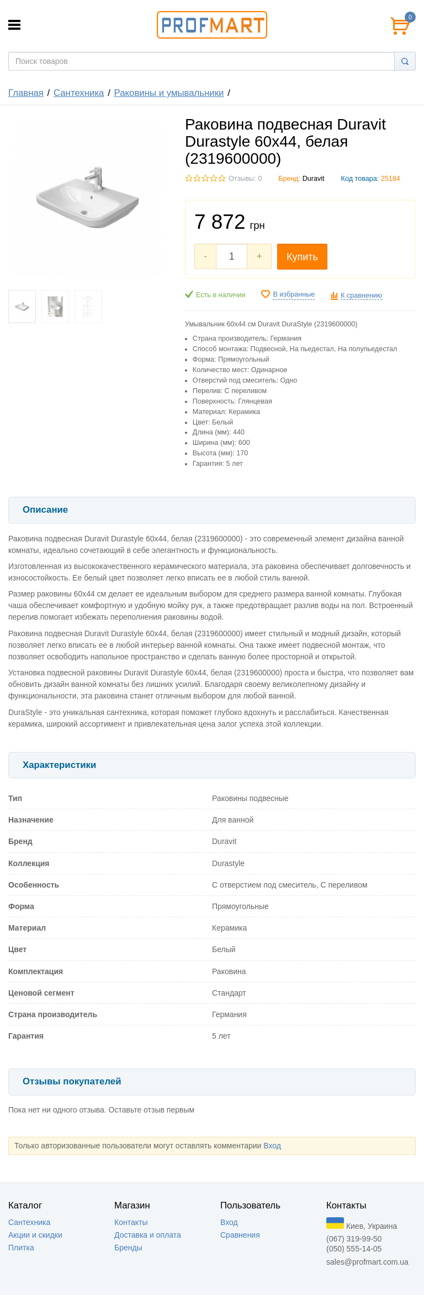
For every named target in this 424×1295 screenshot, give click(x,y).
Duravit (314, 178)
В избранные (294, 294)
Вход (272, 1145)
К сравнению (361, 295)
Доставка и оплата (147, 1234)
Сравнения (240, 1234)
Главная (26, 93)
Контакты (130, 1222)
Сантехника (79, 93)
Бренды (128, 1247)
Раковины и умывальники (169, 93)
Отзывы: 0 (245, 178)
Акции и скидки (35, 1234)
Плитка (21, 1247)
